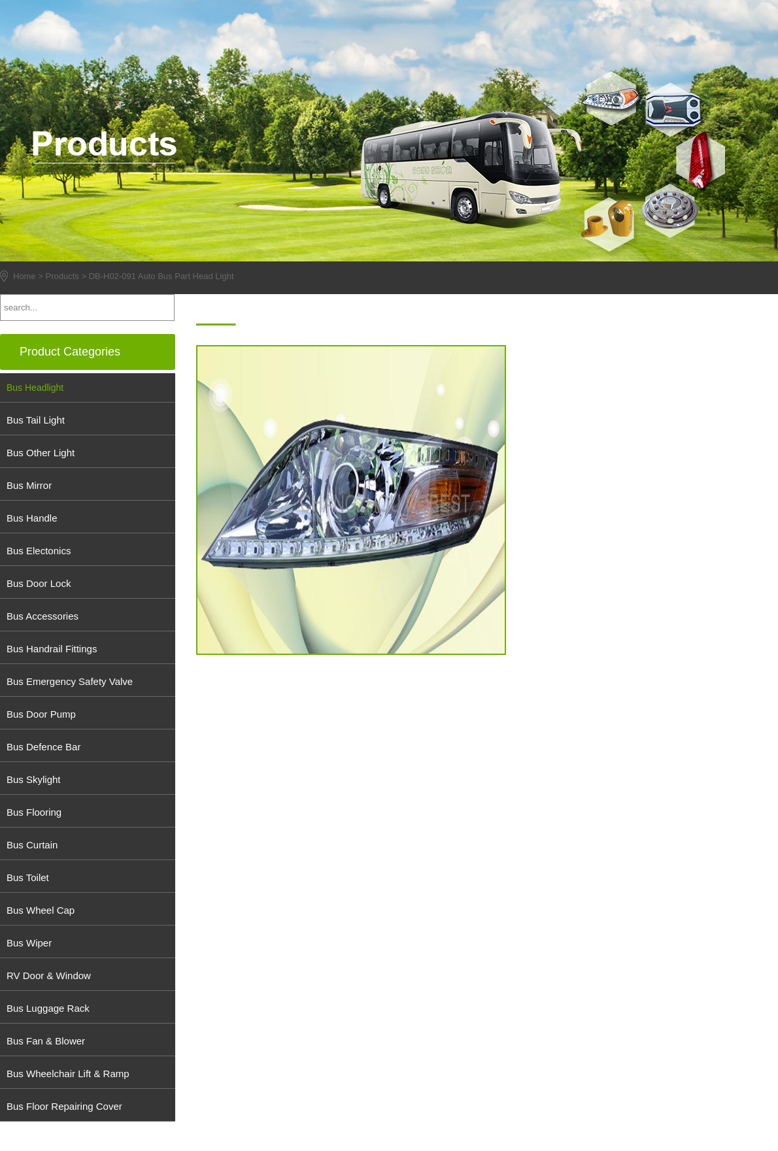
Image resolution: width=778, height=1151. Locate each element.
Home (24, 276)
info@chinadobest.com (635, 353)
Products (62, 276)
